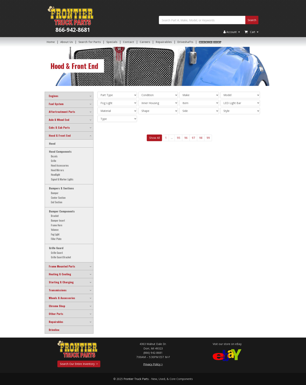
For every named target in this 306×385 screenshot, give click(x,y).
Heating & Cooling (60, 274)
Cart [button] (251, 32)
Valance (55, 230)
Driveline (54, 330)
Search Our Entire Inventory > (79, 364)
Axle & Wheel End (59, 120)
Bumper (55, 193)
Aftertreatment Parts (62, 112)
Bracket (55, 216)
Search (252, 20)
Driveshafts (185, 42)
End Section (56, 202)
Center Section (58, 198)
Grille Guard (56, 248)
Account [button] (231, 32)
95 (178, 138)
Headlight (55, 174)
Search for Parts (89, 42)
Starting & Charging (61, 282)
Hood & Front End (60, 135)
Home (51, 42)
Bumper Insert (58, 220)
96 (186, 138)
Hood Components (60, 151)
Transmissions (58, 290)
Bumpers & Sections (61, 188)
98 (200, 138)
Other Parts (56, 314)
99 (208, 138)
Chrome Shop (57, 306)
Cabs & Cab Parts (59, 127)
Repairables (164, 42)
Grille (53, 161)
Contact (128, 42)
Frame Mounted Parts (62, 266)
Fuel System (56, 104)
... (172, 138)
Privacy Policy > (153, 364)
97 (193, 138)
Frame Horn (56, 225)
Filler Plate (56, 239)
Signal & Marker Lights (62, 179)
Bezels (54, 156)
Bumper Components (62, 211)
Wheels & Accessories (62, 298)
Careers (145, 42)
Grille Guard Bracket (61, 257)
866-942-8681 (72, 29)
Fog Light (55, 234)
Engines (53, 96)
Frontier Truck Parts (136, 379)
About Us (66, 42)
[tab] (69, 96)
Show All (154, 138)
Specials (111, 42)
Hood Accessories (60, 165)
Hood (52, 143)
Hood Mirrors (57, 170)
